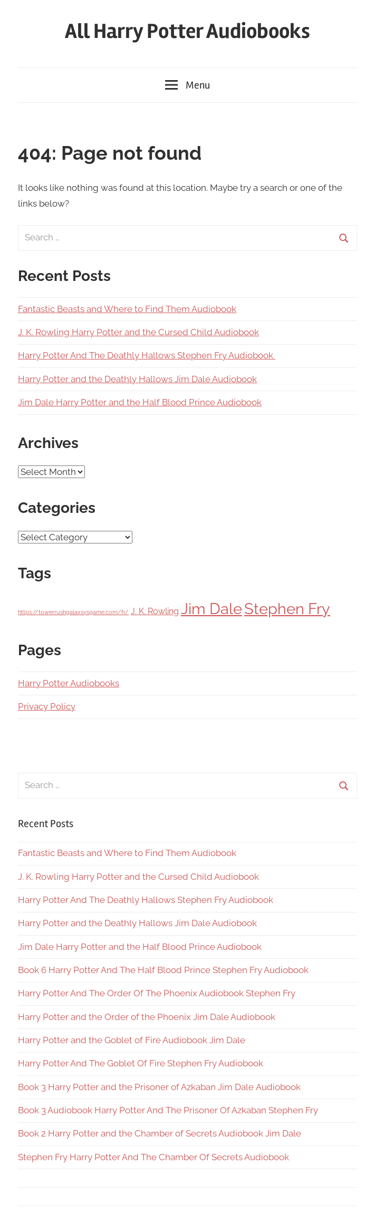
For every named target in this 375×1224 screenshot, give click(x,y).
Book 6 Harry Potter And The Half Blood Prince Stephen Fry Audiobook (163, 970)
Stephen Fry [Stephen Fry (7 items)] (287, 608)
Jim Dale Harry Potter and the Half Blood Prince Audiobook (140, 402)
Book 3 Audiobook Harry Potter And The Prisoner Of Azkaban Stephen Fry (168, 1110)
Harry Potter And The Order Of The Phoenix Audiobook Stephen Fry (156, 993)
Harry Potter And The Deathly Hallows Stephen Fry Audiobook (146, 355)
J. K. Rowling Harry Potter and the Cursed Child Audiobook (138, 332)
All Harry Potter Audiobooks (187, 31)
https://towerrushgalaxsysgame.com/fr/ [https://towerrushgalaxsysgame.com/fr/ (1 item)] (73, 612)
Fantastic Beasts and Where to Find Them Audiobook (127, 309)
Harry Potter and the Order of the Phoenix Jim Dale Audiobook (146, 1017)
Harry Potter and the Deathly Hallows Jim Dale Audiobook (137, 379)
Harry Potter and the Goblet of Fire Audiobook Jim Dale (131, 1040)
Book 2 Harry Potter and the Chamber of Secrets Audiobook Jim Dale (159, 1133)
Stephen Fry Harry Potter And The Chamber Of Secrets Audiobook (153, 1157)
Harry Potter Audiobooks (68, 683)
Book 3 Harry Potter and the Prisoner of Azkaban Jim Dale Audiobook (159, 1087)
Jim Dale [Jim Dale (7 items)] (211, 608)
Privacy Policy (46, 706)
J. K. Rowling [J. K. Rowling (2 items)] (155, 611)
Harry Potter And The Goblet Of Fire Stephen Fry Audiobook (140, 1063)
